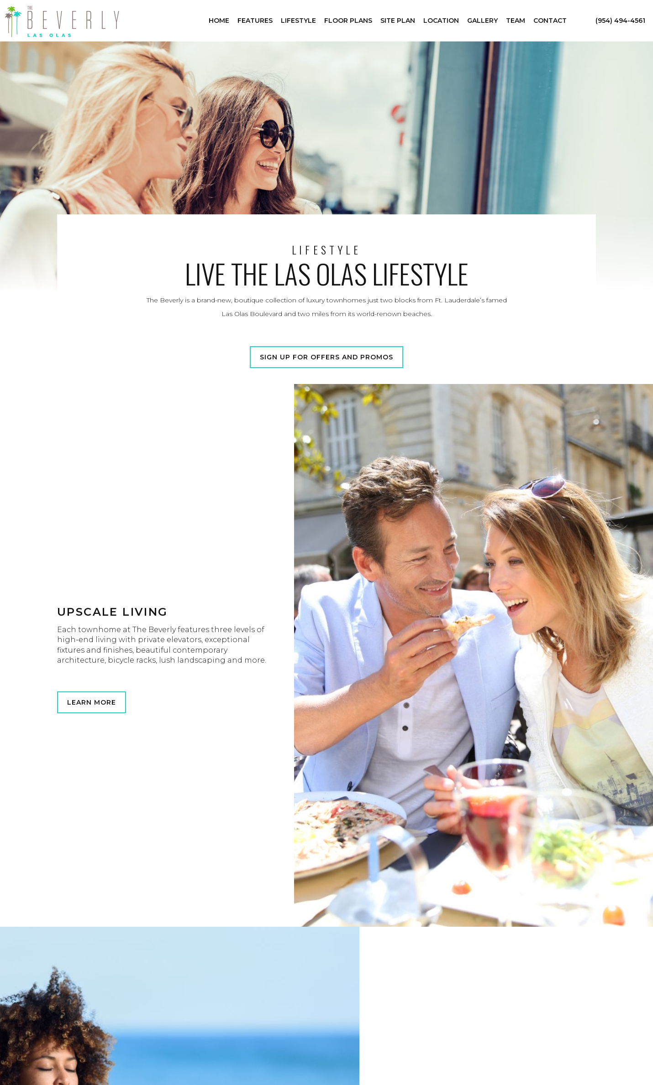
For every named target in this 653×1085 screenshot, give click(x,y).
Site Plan (397, 20)
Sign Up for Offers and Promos (326, 357)
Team (515, 20)
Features (255, 20)
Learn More (91, 702)
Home (219, 20)
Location (441, 20)
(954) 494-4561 (620, 20)
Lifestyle (298, 20)
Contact (550, 20)
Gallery (482, 20)
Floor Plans (348, 20)
